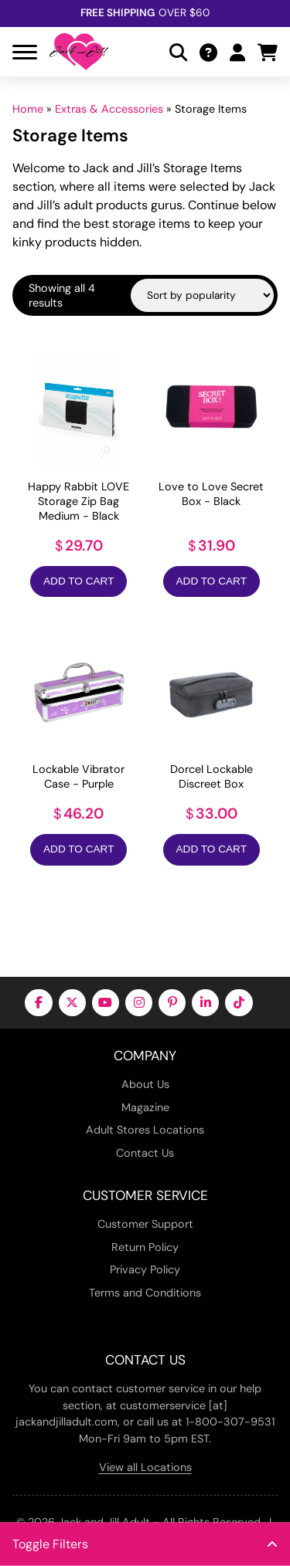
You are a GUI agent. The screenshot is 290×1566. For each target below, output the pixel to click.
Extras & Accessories (109, 109)
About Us (145, 1084)
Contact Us (145, 1153)
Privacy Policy (145, 1269)
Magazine (145, 1107)
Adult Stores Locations (145, 1130)
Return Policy (145, 1247)
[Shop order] (202, 295)
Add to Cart (78, 581)
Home (27, 109)
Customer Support (145, 1224)
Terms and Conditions (145, 1293)
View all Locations (145, 1467)
